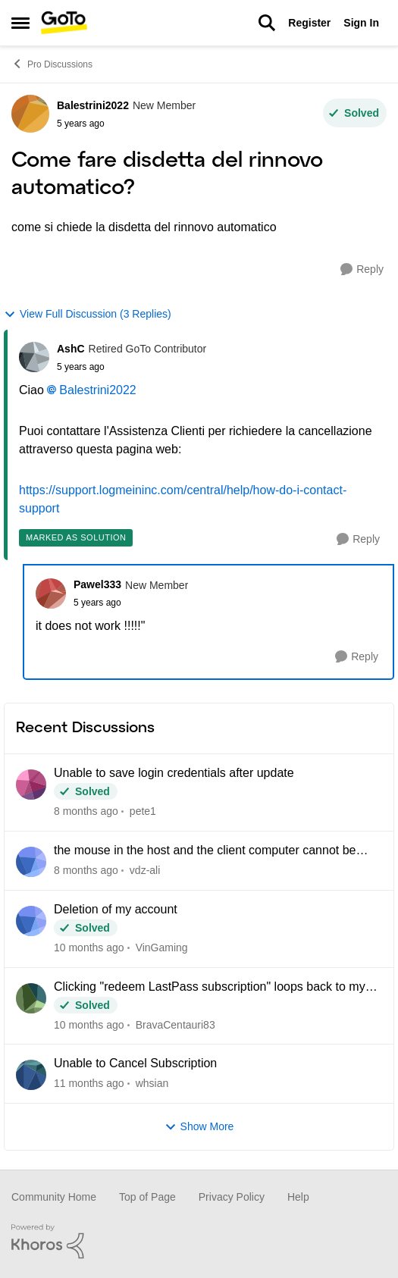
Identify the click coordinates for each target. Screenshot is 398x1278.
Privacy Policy (232, 1197)
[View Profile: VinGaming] (31, 921)
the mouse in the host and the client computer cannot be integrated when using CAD (205, 851)
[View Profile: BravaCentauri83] (31, 998)
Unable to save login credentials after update (174, 772)
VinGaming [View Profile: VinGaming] (162, 947)
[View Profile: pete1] (31, 784)
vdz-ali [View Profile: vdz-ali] (145, 870)
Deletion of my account (115, 909)
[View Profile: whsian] (31, 1075)
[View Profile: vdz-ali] (31, 862)
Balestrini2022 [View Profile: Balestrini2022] (93, 105)
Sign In (361, 23)
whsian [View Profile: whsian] (152, 1083)
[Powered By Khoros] (199, 1241)
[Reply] (362, 269)
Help (298, 1197)
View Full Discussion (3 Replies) (87, 314)
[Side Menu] (20, 22)
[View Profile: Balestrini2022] (30, 114)
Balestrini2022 (97, 390)
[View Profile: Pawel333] (51, 593)
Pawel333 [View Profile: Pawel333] (97, 584)
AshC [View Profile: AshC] (71, 349)
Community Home (53, 1197)
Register (309, 23)
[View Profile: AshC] (34, 357)
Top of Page (147, 1197)
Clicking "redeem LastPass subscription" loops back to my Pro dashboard (209, 987)
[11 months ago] (89, 1084)
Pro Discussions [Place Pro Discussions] (51, 64)
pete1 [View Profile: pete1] (143, 811)
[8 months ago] (86, 811)
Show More (199, 1126)
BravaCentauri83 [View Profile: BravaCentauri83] (175, 1024)
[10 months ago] (89, 948)
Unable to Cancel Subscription (135, 1063)
